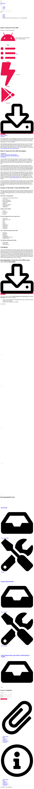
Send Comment (4, 699)
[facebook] (18, 354)
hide (5, 153)
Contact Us (5, 739)
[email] (18, 494)
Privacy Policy (6, 741)
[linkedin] (18, 463)
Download (2, 136)
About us (4, 740)
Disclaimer (5, 742)
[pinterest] (18, 427)
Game (4, 7)
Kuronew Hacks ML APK (14, 177)
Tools (16, 53)
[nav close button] (0, 4)
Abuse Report (5, 736)
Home (4, 6)
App (4, 9)
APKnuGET (2, 3)
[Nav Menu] (0, 1)
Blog (4, 737)
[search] (0, 12)
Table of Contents (3, 135)
